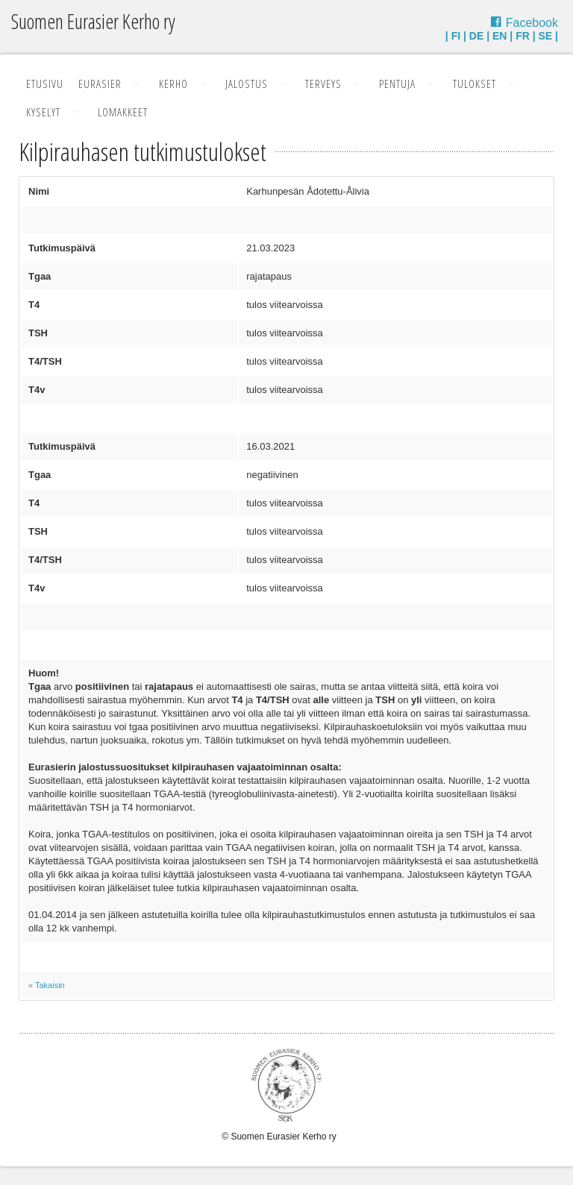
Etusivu (44, 83)
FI (455, 36)
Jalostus (246, 83)
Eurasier (100, 83)
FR (523, 36)
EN (499, 36)
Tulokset (474, 83)
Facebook (532, 22)
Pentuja (397, 83)
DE (476, 36)
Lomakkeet (123, 111)
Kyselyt (43, 111)
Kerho (173, 83)
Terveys (323, 83)
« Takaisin (46, 985)
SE (546, 36)
